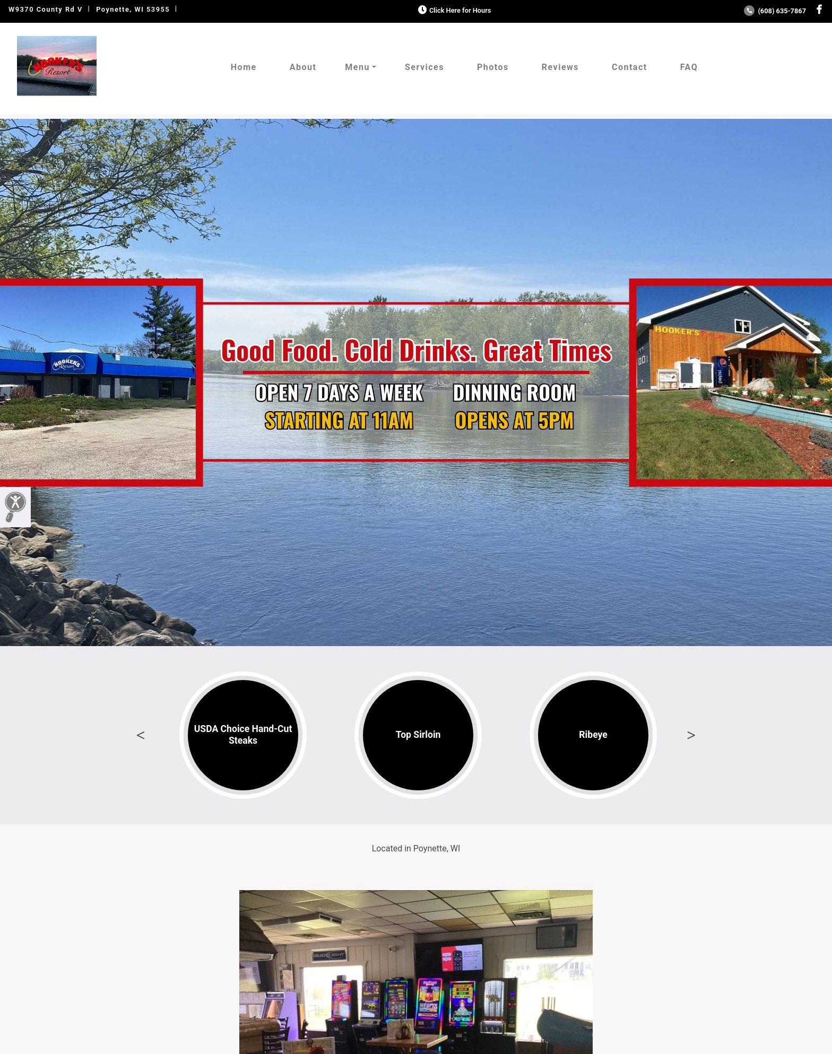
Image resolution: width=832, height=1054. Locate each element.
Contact (629, 67)
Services (424, 67)
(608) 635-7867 (775, 11)
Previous (141, 735)
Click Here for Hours (453, 10)
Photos (493, 67)
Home (244, 67)
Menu (357, 67)
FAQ (689, 67)
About (303, 67)
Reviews (560, 67)
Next (691, 735)
